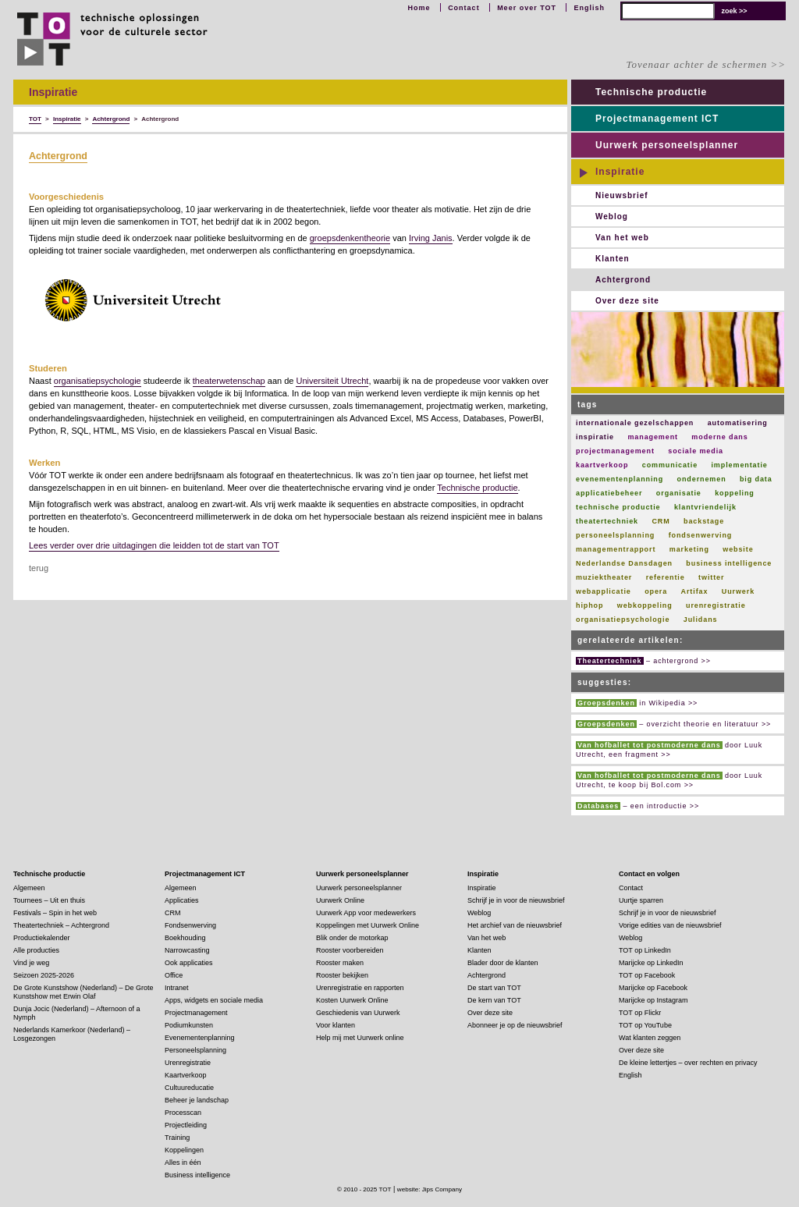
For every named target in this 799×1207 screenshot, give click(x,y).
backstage (704, 521)
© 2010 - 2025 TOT (364, 1189)
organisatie (678, 493)
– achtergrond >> (643, 661)
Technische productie (477, 487)
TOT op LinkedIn (645, 950)
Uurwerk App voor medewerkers (366, 913)
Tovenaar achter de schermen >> (706, 64)
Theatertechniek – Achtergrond (61, 925)
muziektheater (604, 577)
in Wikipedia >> (637, 703)
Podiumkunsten (189, 1025)
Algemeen (29, 888)
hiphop (589, 605)
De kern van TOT (494, 1000)
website (738, 549)
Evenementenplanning (200, 1038)
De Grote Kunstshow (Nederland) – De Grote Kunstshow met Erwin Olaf (83, 992)
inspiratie (595, 437)
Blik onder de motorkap (352, 938)
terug (38, 568)
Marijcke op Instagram (653, 1000)
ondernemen (701, 479)
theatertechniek (607, 521)
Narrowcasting (187, 950)
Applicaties (182, 900)
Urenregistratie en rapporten (360, 988)
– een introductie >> (637, 806)
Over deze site (627, 300)
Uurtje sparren (641, 900)
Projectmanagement (196, 1013)
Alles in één (183, 1162)
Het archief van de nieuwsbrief (514, 925)
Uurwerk (738, 591)
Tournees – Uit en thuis (49, 900)
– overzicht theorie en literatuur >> (673, 724)
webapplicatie (603, 591)
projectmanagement (615, 451)
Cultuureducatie (189, 1088)
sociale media (695, 451)
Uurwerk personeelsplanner (666, 145)
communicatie (670, 465)
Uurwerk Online (340, 900)
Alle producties (36, 950)
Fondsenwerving (190, 925)
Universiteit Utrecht (332, 380)
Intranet (177, 988)
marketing (689, 549)
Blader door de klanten (502, 963)
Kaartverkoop (186, 1075)
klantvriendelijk (705, 507)
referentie (665, 577)
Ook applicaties (189, 963)
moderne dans (719, 437)
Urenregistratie (188, 1063)
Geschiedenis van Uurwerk (358, 1013)
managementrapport (615, 549)
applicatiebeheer (609, 493)
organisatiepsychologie (97, 380)
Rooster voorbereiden (350, 950)
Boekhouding (185, 938)
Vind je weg (31, 963)
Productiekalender (41, 938)
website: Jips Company (429, 1189)
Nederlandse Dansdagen (624, 563)
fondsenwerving (701, 535)
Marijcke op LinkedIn (651, 963)
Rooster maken (340, 963)
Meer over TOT (526, 8)
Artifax (694, 591)
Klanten (612, 258)
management (652, 437)
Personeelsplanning (195, 1050)
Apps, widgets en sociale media (214, 1000)
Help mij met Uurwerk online (360, 1038)
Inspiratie (620, 171)
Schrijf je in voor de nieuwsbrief (516, 900)
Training (177, 1137)
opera (656, 591)
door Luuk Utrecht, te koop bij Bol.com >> (669, 780)
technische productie (618, 507)
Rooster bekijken (342, 975)
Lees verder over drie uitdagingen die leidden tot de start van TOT (154, 545)
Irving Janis (431, 238)
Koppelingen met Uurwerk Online (367, 925)
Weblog (611, 216)
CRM (660, 521)
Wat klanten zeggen (649, 1038)
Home (419, 8)
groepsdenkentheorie (350, 238)
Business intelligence (197, 1175)
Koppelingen (184, 1150)
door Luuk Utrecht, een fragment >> (669, 749)
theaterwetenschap (229, 380)
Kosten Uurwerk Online (352, 1000)
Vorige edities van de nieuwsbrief (670, 925)
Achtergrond (58, 156)
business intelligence (729, 563)
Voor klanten (335, 1025)
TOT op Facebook (647, 975)
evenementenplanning (619, 479)
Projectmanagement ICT (657, 118)
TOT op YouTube (645, 1025)
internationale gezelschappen (635, 423)
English (589, 8)
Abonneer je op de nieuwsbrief (515, 1025)
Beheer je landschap (197, 1100)
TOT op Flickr (640, 1013)
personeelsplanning (615, 535)
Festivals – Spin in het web (55, 913)
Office (174, 975)
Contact (464, 8)
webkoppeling (645, 605)
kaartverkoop (602, 465)
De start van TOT (494, 988)
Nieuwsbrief (621, 195)
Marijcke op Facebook (653, 988)
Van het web (622, 237)
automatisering (738, 423)
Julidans (701, 619)
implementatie (739, 465)
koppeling (735, 493)
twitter (711, 577)
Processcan (183, 1112)
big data (756, 479)
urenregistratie (716, 605)
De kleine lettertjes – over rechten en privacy (688, 1063)
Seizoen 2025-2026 (43, 975)
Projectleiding (186, 1125)
